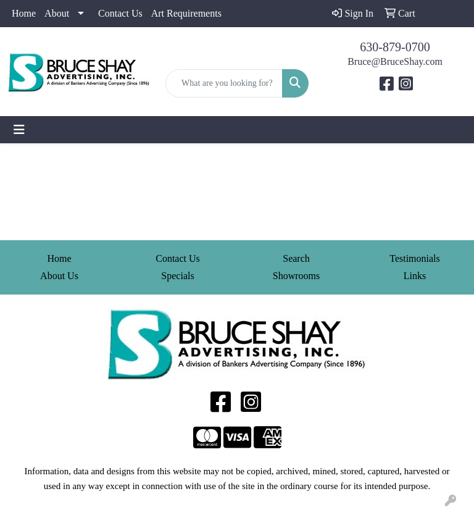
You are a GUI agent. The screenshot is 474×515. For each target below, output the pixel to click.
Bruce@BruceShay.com (395, 61)
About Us (59, 275)
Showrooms (296, 275)
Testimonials (414, 258)
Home (24, 13)
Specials (177, 275)
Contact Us (120, 13)
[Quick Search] (224, 83)
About (56, 13)
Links (415, 275)
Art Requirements (186, 13)
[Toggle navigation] (19, 129)
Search (296, 258)
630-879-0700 (395, 47)
